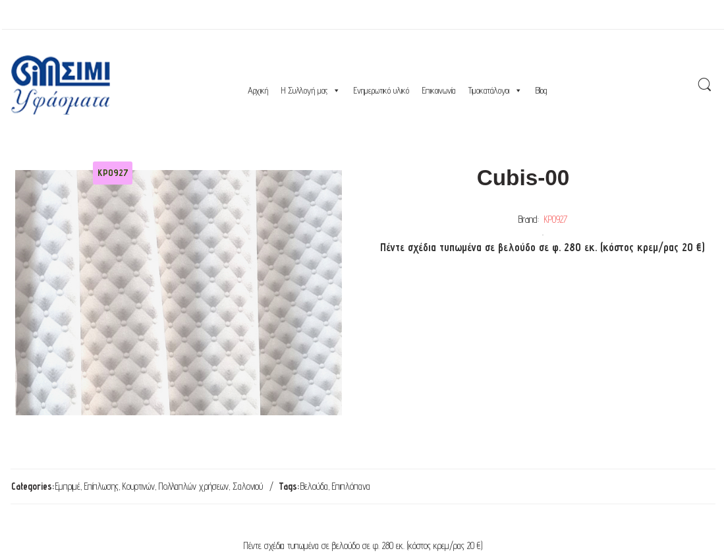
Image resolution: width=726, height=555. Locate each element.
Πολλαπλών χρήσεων (194, 486)
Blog (541, 90)
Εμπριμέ (67, 486)
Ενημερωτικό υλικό (381, 90)
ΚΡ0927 (555, 219)
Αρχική (258, 90)
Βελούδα (314, 486)
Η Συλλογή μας (311, 90)
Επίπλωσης (101, 486)
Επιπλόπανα (351, 486)
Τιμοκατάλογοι (495, 90)
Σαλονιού (248, 486)
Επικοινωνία (438, 90)
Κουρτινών (139, 486)
